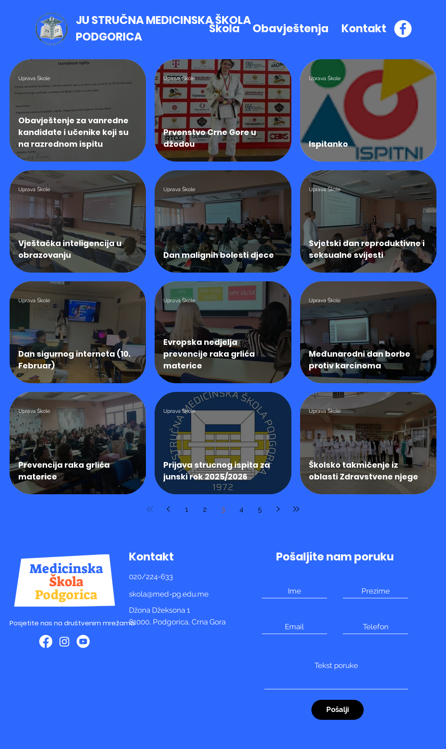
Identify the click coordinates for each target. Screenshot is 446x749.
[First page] (150, 509)
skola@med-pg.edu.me (169, 594)
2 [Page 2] (204, 509)
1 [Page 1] (186, 509)
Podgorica (66, 595)
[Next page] (278, 509)
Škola (66, 581)
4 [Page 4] (241, 509)
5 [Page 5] (260, 509)
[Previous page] (168, 509)
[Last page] (296, 509)
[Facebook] (403, 28)
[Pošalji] (337, 710)
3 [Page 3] (223, 509)
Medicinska (66, 568)
